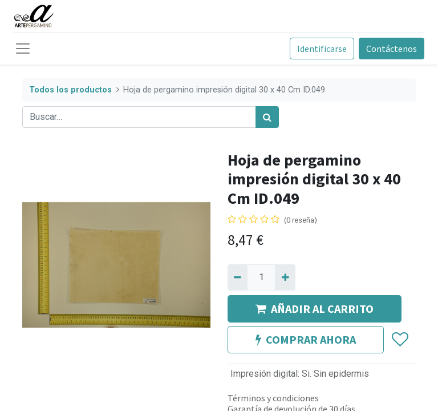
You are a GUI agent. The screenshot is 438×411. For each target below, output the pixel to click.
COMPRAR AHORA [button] (306, 339)
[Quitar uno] (238, 277)
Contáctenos (391, 48)
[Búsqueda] (267, 117)
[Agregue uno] (285, 277)
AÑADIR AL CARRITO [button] (315, 308)
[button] (399, 340)
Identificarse (322, 48)
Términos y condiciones (273, 398)
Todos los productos (70, 90)
